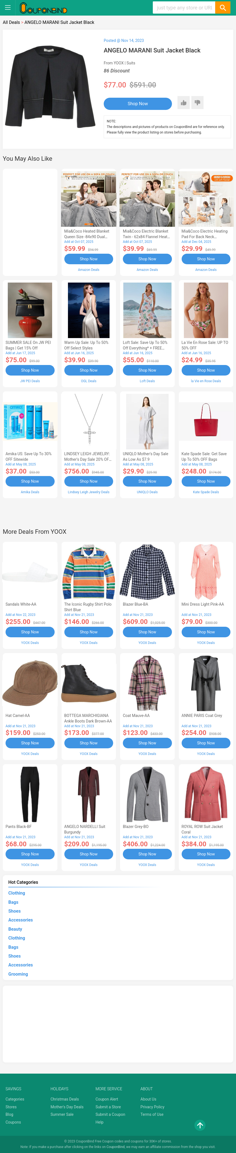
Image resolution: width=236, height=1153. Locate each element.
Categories (15, 1099)
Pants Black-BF (19, 826)
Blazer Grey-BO (136, 826)
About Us (148, 1099)
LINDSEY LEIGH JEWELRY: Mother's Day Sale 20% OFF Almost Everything (87, 459)
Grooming (18, 974)
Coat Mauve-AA (136, 715)
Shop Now (138, 103)
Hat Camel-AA (18, 715)
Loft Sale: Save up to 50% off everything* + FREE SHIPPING (145, 348)
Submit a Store (108, 1107)
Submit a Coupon (110, 1114)
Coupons (13, 1122)
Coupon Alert (106, 1099)
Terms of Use (152, 1114)
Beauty (15, 929)
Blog (9, 1114)
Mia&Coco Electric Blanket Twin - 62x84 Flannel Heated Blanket (147, 237)
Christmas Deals (64, 1099)
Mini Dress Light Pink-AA (203, 604)
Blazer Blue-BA (135, 604)
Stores (11, 1107)
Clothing (16, 893)
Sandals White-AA (21, 604)
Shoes (14, 911)
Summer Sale (61, 1114)
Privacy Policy (152, 1107)
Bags (13, 902)
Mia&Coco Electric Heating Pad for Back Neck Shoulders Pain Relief (205, 237)
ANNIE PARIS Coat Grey (202, 715)
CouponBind (115, 1147)
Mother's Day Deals (66, 1107)
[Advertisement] (30, 221)
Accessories (20, 920)
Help (99, 1122)
